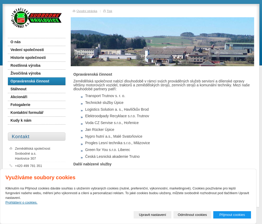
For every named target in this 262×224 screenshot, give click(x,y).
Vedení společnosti (27, 50)
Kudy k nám (20, 120)
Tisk (109, 11)
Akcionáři (18, 97)
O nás (15, 42)
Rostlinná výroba (25, 65)
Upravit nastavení (152, 215)
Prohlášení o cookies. (21, 202)
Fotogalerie (20, 105)
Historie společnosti (28, 57)
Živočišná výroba (25, 73)
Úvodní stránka (87, 11)
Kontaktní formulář (26, 112)
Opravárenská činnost (29, 81)
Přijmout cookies (232, 215)
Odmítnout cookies (192, 215)
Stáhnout (18, 89)
